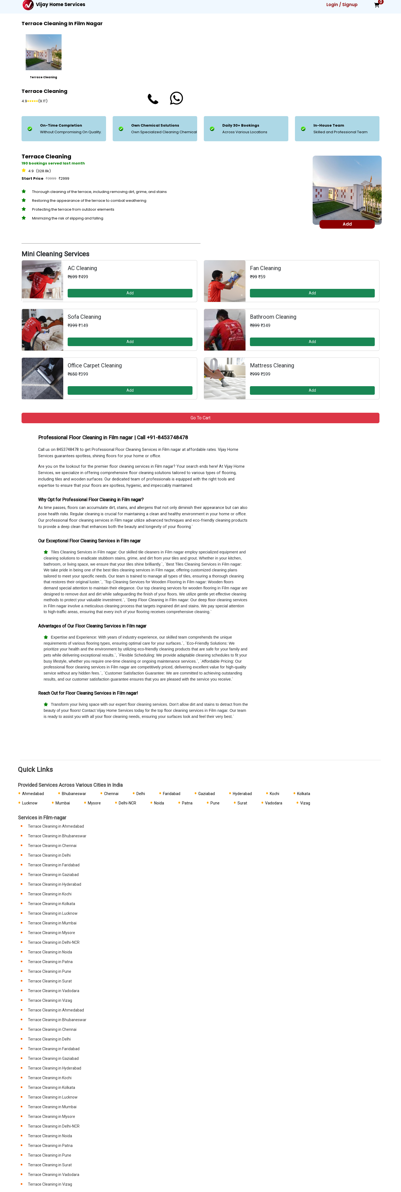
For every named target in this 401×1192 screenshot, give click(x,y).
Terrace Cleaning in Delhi (49, 855)
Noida (159, 803)
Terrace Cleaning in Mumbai (52, 923)
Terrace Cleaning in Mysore (51, 932)
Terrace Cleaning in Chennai (52, 845)
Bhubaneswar (74, 793)
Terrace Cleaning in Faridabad (54, 865)
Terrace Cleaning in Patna (50, 962)
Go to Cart (200, 417)
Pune (215, 803)
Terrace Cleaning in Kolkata (51, 903)
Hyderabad (242, 793)
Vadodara (273, 803)
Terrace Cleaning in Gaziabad (53, 874)
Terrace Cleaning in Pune (49, 971)
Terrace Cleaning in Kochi (50, 894)
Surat (242, 803)
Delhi (140, 793)
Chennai (111, 793)
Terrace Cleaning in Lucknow (53, 913)
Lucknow (30, 803)
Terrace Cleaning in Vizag (50, 1000)
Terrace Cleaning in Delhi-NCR (54, 942)
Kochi (274, 793)
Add (130, 293)
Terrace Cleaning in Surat (50, 981)
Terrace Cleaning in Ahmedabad (56, 826)
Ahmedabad (33, 793)
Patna (187, 803)
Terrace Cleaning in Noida (50, 952)
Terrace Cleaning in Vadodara (53, 991)
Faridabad (171, 793)
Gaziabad (206, 793)
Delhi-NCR (127, 803)
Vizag (305, 803)
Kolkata (303, 793)
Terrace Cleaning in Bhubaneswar (57, 836)
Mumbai (63, 803)
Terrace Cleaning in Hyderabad (54, 884)
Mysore (94, 803)
